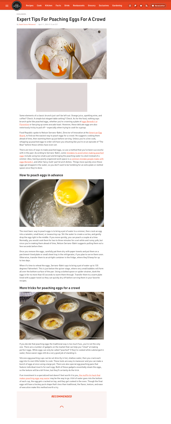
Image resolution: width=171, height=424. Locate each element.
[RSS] (146, 6)
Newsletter (158, 5)
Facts (58, 5)
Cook (39, 5)
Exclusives (104, 5)
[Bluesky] (141, 6)
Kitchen (48, 5)
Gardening (117, 5)
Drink (67, 5)
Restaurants (79, 5)
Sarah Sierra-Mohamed (27, 24)
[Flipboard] (135, 6)
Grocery (91, 5)
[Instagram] (130, 6)
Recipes (29, 5)
